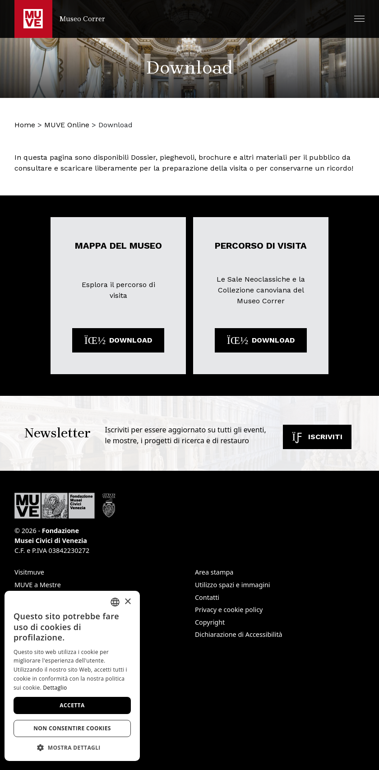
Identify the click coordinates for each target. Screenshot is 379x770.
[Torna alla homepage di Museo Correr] (59, 19)
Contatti (207, 597)
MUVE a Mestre (37, 584)
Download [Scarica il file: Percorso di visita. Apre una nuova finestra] (261, 340)
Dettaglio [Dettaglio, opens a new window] (55, 687)
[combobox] (115, 602)
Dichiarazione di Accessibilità (238, 634)
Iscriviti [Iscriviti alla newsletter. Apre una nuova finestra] (317, 436)
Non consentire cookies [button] (72, 728)
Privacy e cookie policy (229, 609)
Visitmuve (29, 572)
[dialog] (72, 676)
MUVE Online (66, 125)
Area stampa (214, 572)
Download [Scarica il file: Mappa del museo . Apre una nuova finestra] (118, 340)
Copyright (210, 622)
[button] (359, 19)
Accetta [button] (72, 705)
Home (24, 125)
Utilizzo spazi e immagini (232, 584)
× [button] (127, 601)
